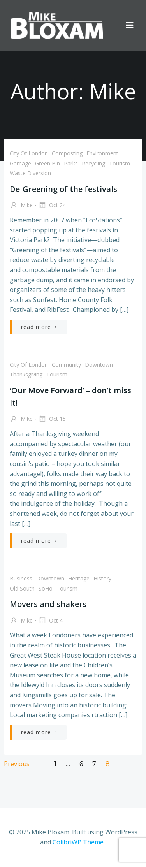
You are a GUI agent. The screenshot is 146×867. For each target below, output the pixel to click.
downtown (99, 364)
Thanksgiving (26, 374)
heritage (79, 578)
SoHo (46, 588)
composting (67, 153)
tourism (119, 163)
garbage (20, 163)
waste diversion (30, 173)
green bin (47, 163)
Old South (22, 588)
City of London (29, 153)
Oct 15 (52, 419)
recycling (93, 163)
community (66, 364)
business (21, 578)
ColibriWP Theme (78, 842)
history (102, 578)
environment (102, 153)
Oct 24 (52, 205)
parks (71, 163)
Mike (21, 205)
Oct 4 (50, 621)
